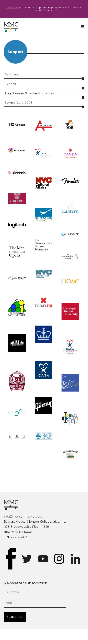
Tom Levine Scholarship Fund (29, 93)
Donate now (13, 7)
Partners (12, 74)
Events (10, 84)
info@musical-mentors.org (23, 516)
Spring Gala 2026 (18, 102)
